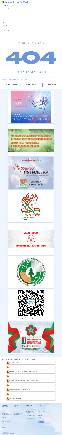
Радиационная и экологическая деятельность (7, 414)
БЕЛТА (14, 433)
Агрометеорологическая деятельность (6, 409)
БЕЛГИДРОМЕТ (18, 2)
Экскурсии (5, 25)
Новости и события (29, 407)
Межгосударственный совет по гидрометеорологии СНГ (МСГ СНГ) (19, 385)
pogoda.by (11, 84)
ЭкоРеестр (4, 427)
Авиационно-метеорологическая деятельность (5, 416)
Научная (3, 423)
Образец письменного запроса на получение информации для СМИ (30, 411)
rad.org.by (31, 84)
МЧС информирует (29, 413)
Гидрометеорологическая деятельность (6, 411)
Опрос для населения (29, 416)
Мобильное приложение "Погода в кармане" (6, 422)
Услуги (4, 11)
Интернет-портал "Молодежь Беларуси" (14, 398)
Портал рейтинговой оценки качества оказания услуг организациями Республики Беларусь (23, 380)
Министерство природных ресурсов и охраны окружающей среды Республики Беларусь (22, 371)
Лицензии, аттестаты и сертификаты (18, 414)
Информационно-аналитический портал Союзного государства (18, 389)
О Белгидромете (6, 5)
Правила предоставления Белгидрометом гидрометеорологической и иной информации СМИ (31, 419)
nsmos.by (51, 84)
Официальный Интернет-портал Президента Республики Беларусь (19, 376)
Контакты (4, 19)
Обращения (5, 22)
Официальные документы (8, 16)
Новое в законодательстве (30, 415)
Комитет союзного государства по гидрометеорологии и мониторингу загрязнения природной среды (24, 394)
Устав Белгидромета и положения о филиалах (18, 411)
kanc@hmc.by (42, 411)
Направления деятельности (8, 8)
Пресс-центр (5, 13)
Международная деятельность (5, 419)
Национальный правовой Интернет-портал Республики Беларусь (18, 367)
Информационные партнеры (31, 409)
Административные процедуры (17, 416)
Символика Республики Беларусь (13, 362)
